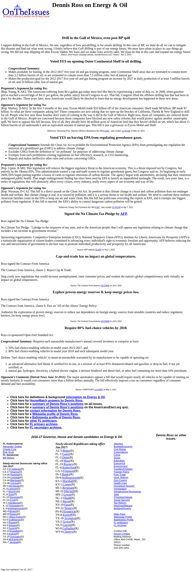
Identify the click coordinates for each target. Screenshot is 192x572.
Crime (117, 455)
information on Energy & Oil (85, 397)
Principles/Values (123, 497)
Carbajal (14, 477)
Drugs (117, 457)
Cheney (68, 531)
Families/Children (123, 469)
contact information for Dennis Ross (55, 410)
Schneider (14, 505)
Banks (66, 474)
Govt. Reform (121, 477)
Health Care (120, 483)
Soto (11, 494)
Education (119, 460)
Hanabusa (13, 502)
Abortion (118, 443)
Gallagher (68, 528)
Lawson (12, 488)
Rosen (12, 522)
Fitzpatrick (68, 511)
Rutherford (68, 467)
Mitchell (69, 491)
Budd (67, 498)
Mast (67, 460)
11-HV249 (116, 207)
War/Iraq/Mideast (123, 505)
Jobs (116, 494)
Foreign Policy (121, 471)
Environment (121, 466)
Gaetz (65, 454)
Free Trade (120, 474)
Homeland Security (124, 486)
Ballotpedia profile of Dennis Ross (56, 417)
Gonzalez (15, 536)
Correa (14, 483)
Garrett (67, 525)
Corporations (121, 452)
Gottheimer (15, 519)
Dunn (65, 457)
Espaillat (14, 531)
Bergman (67, 487)
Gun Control (120, 480)
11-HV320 (126, 131)
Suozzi (12, 528)
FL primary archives (44, 424)
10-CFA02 (105, 286)
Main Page (119, 514)
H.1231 (106, 131)
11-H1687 (99, 390)
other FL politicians (43, 420)
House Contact (122, 533)
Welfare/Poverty (122, 508)
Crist (12, 500)
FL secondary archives (46, 427)
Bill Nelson (8, 457)
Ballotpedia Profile (124, 519)
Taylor (67, 521)
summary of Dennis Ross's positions (57, 403)
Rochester (14, 486)
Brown (12, 511)
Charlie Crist (9, 449)
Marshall (68, 481)
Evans (12, 533)
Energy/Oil (119, 463)
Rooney (68, 464)
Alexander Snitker (12, 446)
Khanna (14, 471)
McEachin (14, 539)
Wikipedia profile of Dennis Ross (55, 414)
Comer (67, 484)
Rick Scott (8, 452)
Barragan (15, 480)
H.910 (97, 207)
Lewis (67, 494)
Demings (15, 497)
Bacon (66, 501)
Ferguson (68, 471)
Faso (67, 504)
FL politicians (121, 522)
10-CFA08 (105, 321)
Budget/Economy (123, 446)
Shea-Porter (15, 516)
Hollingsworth (70, 477)
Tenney (68, 508)
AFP (123, 214)
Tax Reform (120, 502)
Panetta (14, 474)
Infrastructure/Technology (127, 491)
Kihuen (12, 525)
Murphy (12, 491)
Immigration (120, 488)
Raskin (13, 514)
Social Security (122, 500)
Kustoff (67, 514)
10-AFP (98, 250)
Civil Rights (120, 449)
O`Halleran (15, 469)
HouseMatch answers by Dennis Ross (56, 400)
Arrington (70, 518)
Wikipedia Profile (123, 516)
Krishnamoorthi (16, 508)
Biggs (66, 450)
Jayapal (14, 542)
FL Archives (120, 525)
